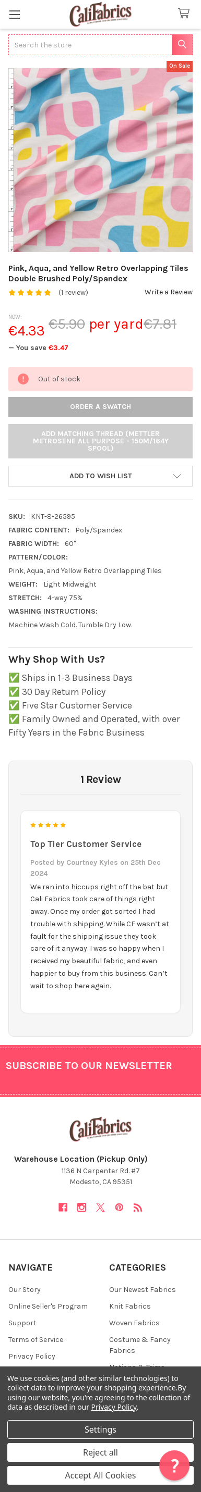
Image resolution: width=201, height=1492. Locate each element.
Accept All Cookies (100, 1475)
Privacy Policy (31, 1356)
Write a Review (169, 292)
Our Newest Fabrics (142, 1289)
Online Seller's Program (48, 1306)
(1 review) (73, 292)
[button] (100, 476)
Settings (100, 1429)
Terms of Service (35, 1339)
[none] (100, 160)
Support (22, 1323)
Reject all (100, 1452)
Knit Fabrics (130, 1306)
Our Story (24, 1289)
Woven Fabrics (134, 1323)
